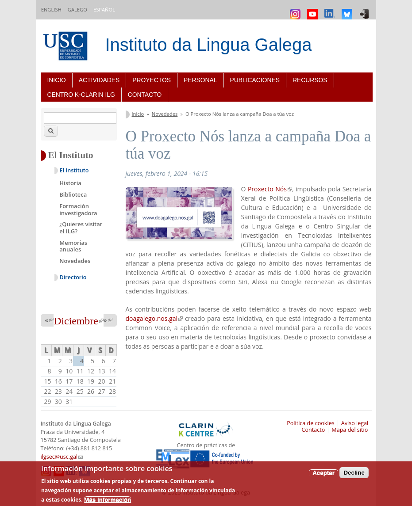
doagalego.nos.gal (154, 318)
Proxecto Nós (270, 189)
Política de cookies (311, 423)
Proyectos (151, 80)
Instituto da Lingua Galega (208, 44)
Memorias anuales (73, 246)
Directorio (73, 277)
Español (104, 9)
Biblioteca (73, 194)
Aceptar (323, 472)
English (51, 9)
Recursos (310, 80)
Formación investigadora (78, 209)
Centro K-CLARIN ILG (81, 94)
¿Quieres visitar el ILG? (80, 227)
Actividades (99, 80)
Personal (200, 80)
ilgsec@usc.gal (62, 456)
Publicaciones (255, 80)
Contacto (145, 94)
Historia (70, 183)
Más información (107, 499)
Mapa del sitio (349, 429)
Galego (77, 9)
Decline (353, 472)
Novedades (165, 113)
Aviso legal (355, 423)
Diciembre (78, 321)
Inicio (56, 80)
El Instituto (74, 170)
